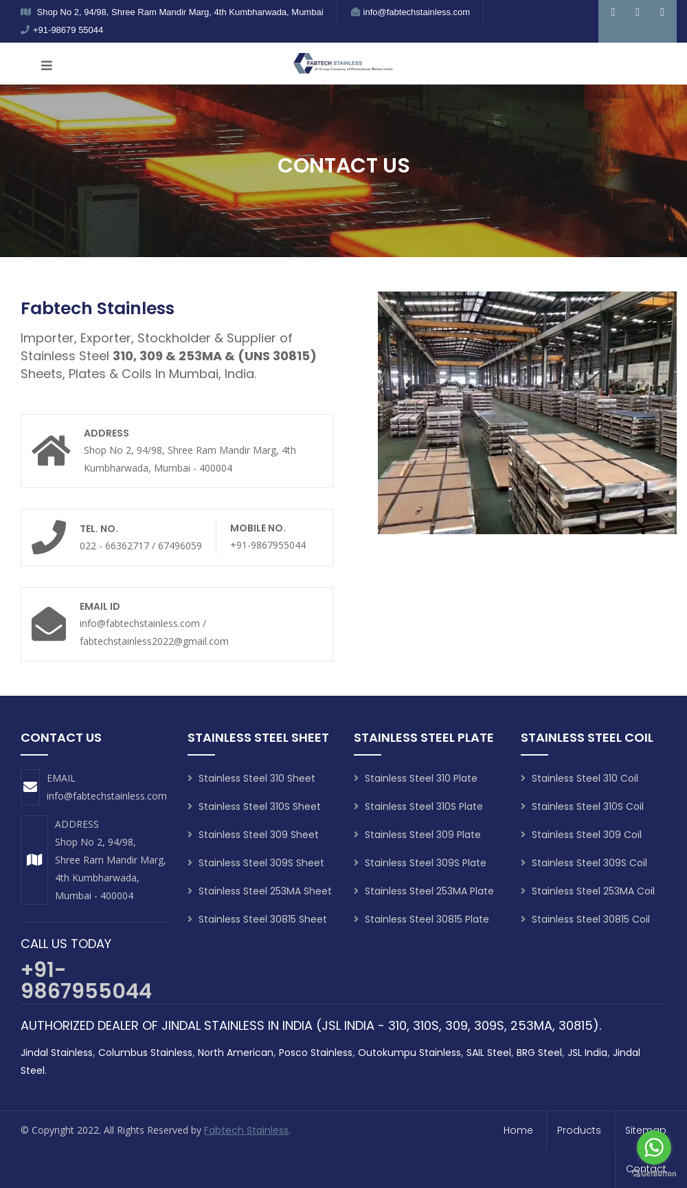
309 (456, 1025)
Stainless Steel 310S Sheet (254, 806)
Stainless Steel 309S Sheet (256, 863)
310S (426, 1025)
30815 (576, 1025)
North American (235, 1052)
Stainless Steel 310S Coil (582, 806)
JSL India (587, 1052)
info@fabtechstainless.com (107, 795)
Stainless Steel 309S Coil (584, 863)
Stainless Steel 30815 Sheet (257, 919)
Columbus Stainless (145, 1052)
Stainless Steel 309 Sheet (253, 835)
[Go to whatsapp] (654, 1147)
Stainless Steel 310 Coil (579, 778)
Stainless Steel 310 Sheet (251, 778)
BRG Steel (539, 1052)
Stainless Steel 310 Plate (415, 778)
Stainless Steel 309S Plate (420, 863)
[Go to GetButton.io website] (654, 1173)
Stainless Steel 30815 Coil (585, 919)
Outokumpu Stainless (409, 1052)
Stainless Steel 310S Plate (418, 806)
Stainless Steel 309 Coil (581, 835)
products (579, 1130)
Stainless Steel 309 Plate (417, 835)
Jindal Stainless (57, 1052)
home (518, 1130)
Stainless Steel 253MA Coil (588, 891)
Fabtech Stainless (246, 1130)
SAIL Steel (488, 1052)
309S (489, 1025)
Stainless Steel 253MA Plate (424, 891)
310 (397, 1025)
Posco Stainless (315, 1052)
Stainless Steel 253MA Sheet (260, 891)
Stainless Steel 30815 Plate (421, 919)
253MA (531, 1025)
